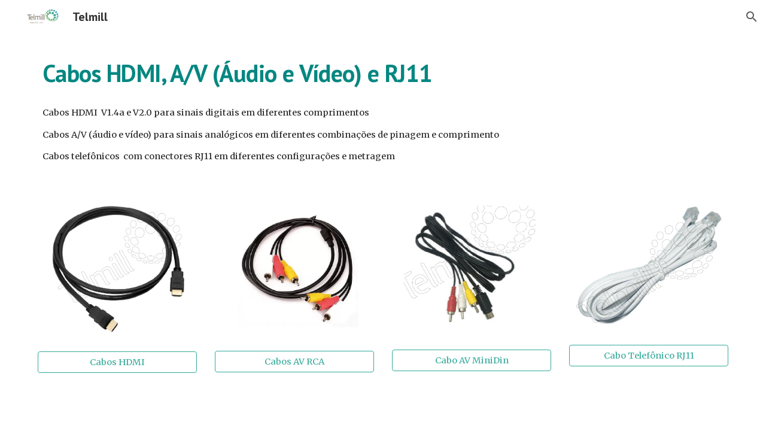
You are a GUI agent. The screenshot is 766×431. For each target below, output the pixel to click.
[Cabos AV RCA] (294, 362)
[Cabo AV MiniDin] (472, 360)
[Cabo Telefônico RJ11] (649, 355)
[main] (383, 72)
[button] (751, 16)
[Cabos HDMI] (117, 362)
